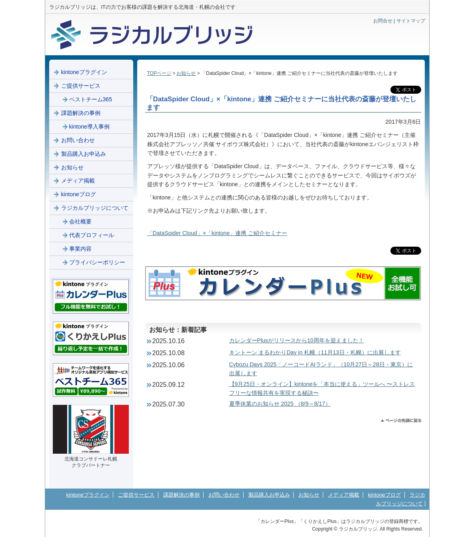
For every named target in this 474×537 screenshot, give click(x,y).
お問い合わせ (78, 140)
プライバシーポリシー (97, 262)
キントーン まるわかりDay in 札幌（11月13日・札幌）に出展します (315, 352)
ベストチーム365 (90, 99)
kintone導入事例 (89, 126)
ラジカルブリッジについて (94, 208)
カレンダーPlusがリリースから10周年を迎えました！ (296, 340)
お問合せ (382, 21)
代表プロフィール (91, 235)
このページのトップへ (401, 420)
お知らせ (186, 73)
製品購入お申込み (83, 154)
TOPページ (159, 73)
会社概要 (80, 221)
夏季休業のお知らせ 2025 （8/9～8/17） (280, 403)
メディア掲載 (78, 180)
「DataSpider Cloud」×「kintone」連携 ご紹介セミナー (217, 233)
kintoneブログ (78, 194)
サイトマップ (410, 21)
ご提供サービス (80, 85)
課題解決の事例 (80, 113)
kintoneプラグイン (84, 72)
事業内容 (80, 248)
